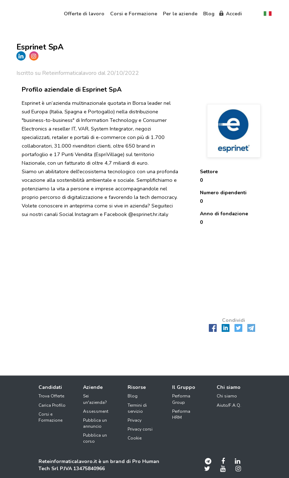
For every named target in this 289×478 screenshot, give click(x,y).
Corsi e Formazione (50, 417)
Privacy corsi (140, 429)
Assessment (95, 411)
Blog (133, 396)
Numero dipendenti (223, 192)
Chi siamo (227, 396)
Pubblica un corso (95, 438)
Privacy (134, 420)
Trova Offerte (51, 396)
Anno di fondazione (224, 213)
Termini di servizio (137, 408)
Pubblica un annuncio (95, 423)
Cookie (134, 438)
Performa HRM (181, 414)
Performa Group (181, 399)
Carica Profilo (52, 405)
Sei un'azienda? (95, 399)
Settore (209, 171)
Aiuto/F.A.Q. (229, 405)
